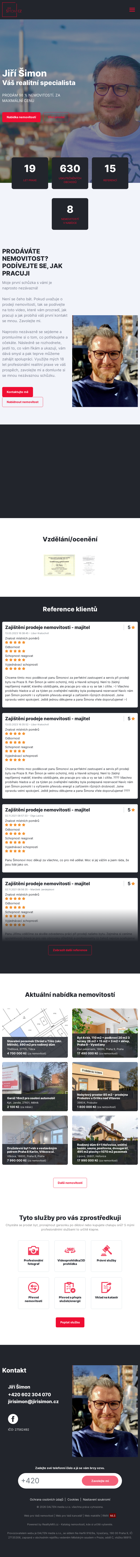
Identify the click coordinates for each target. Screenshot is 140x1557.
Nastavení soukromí (96, 1499)
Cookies (73, 1499)
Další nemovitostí (70, 1183)
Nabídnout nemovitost (22, 402)
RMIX (109, 1515)
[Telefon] (48, 1481)
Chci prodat (56, 117)
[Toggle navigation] (132, 9)
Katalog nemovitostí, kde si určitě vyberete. (87, 1524)
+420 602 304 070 (29, 1394)
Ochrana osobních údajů (46, 1499)
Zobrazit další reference (70, 950)
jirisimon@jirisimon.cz (33, 1401)
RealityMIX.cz (50, 1524)
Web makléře (92, 1515)
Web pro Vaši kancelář (69, 1515)
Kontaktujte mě (17, 392)
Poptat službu (70, 1322)
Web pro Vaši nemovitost (38, 1515)
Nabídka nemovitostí (21, 117)
